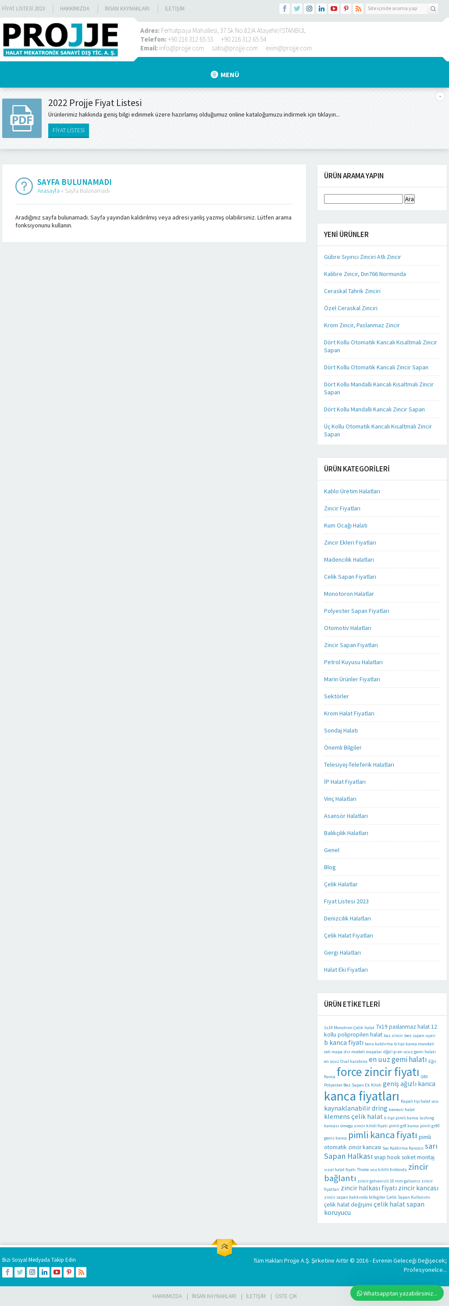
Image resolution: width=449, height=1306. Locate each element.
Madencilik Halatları (349, 559)
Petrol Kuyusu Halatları (353, 662)
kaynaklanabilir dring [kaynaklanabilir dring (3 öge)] (356, 1108)
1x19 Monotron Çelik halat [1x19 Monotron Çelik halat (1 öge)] (349, 1027)
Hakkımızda (74, 8)
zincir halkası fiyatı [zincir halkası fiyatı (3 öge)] (369, 1188)
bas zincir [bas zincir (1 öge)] (393, 1035)
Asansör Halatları (346, 816)
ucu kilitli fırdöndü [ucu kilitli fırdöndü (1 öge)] (388, 1169)
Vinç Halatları (340, 799)
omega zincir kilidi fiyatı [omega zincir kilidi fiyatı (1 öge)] (364, 1126)
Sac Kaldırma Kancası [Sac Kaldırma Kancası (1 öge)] (403, 1148)
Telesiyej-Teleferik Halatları (359, 764)
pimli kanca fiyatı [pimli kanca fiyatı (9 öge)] (382, 1135)
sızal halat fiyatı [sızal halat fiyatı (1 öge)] (340, 1169)
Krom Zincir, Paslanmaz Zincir (362, 325)
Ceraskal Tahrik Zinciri (352, 291)
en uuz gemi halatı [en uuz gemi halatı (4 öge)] (398, 1059)
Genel (331, 850)
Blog (330, 867)
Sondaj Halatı (341, 730)
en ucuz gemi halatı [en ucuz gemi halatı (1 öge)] (417, 1052)
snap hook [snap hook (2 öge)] (387, 1157)
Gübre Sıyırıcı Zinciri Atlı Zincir (362, 257)
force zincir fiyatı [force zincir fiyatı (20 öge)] (378, 1071)
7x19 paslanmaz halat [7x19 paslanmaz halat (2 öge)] (403, 1026)
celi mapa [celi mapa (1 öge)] (333, 1052)
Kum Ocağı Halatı (345, 525)
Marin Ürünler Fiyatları (352, 679)
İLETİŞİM (175, 8)
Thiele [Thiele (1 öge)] (363, 1169)
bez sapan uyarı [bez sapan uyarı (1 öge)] (419, 1035)
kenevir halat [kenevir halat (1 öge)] (402, 1109)
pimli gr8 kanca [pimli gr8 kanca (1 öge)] (404, 1126)
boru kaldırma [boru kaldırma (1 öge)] (379, 1044)
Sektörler (336, 696)
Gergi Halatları (342, 952)
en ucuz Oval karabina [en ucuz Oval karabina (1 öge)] (345, 1061)
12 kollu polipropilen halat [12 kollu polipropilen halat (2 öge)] (380, 1030)
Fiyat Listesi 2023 (23, 8)
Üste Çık (286, 1296)
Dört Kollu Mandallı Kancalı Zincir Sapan (374, 409)
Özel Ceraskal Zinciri (351, 308)
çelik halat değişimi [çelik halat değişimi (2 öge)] (348, 1204)
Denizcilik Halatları (347, 918)
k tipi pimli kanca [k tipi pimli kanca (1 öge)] (401, 1118)
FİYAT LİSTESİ (69, 130)
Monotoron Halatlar (349, 594)
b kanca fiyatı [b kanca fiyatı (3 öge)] (343, 1042)
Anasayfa (48, 191)
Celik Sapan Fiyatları (350, 576)
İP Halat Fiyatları (345, 782)
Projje (291, 1260)
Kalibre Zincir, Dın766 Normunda (365, 274)
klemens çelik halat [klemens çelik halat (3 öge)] (353, 1116)
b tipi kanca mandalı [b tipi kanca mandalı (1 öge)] (414, 1044)
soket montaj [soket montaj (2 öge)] (418, 1157)
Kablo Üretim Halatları (352, 491)
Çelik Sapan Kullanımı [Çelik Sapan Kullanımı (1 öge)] (408, 1197)
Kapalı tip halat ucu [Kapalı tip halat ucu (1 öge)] (419, 1101)
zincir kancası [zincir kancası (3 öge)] (418, 1188)
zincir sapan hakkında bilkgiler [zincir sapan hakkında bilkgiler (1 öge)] (354, 1197)
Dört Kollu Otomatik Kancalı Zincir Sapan (376, 367)
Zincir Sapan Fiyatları (351, 645)
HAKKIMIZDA (167, 1296)
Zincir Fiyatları (342, 508)
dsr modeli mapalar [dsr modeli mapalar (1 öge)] (363, 1052)
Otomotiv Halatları (347, 628)
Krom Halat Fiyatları (349, 713)
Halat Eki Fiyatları (346, 969)
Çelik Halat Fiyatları (348, 935)
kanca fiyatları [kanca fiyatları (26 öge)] (361, 1096)
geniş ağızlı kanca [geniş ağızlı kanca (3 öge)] (409, 1083)
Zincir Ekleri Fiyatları (350, 542)
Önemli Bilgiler (343, 747)
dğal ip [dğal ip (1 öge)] (389, 1052)
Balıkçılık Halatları (346, 833)
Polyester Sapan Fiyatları (356, 611)
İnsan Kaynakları (127, 8)
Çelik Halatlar (341, 884)
